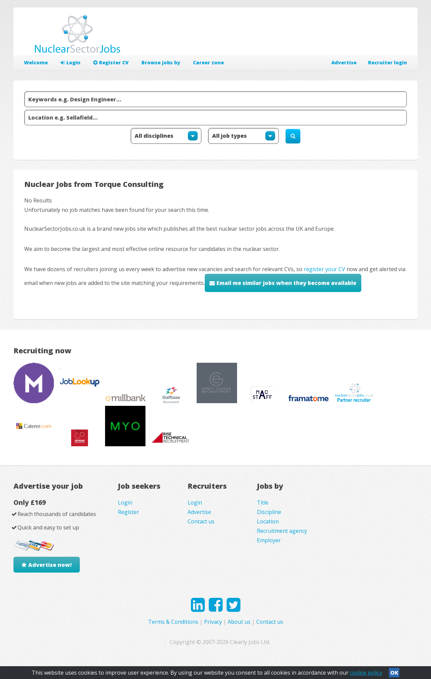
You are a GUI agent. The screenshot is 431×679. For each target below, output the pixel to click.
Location (268, 521)
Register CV (111, 62)
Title (262, 502)
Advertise (344, 62)
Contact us (201, 521)
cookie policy (366, 672)
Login (70, 62)
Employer (269, 540)
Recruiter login (387, 62)
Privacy (213, 621)
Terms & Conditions (173, 621)
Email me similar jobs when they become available (286, 283)
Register (128, 512)
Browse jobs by (160, 62)
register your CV (324, 269)
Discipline (269, 512)
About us (239, 621)
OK (394, 672)
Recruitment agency (282, 531)
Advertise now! (50, 565)
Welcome (36, 62)
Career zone (208, 62)
